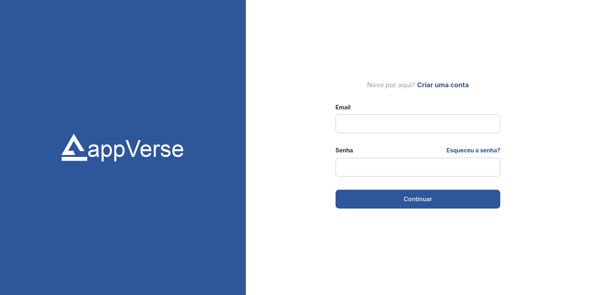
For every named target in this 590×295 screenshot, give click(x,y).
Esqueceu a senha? (474, 150)
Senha (344, 150)
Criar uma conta (443, 85)
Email (343, 107)
